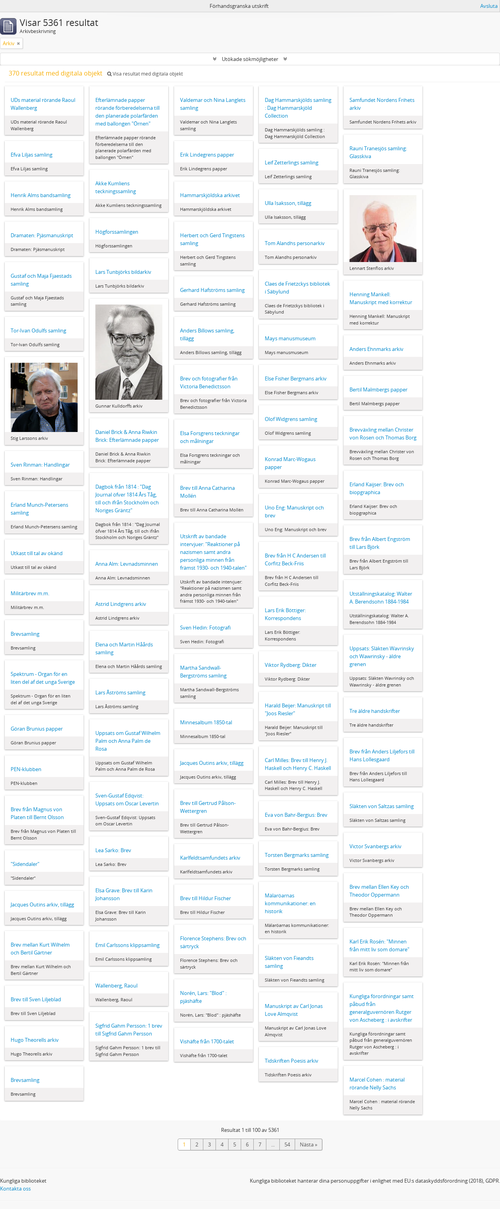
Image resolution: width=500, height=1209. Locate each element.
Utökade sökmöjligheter (250, 59)
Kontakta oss (15, 1188)
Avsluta (489, 5)
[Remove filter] (18, 43)
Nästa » (308, 1144)
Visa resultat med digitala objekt (145, 73)
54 (287, 1144)
